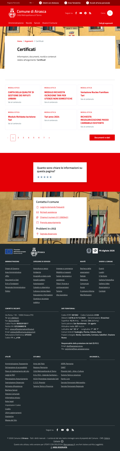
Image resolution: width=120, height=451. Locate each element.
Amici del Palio (39, 363)
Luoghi (101, 272)
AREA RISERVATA (58, 447)
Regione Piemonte (40, 367)
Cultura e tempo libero (42, 291)
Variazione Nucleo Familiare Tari (95, 93)
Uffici (7, 276)
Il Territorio (103, 276)
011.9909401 (13, 317)
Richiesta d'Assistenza (13, 386)
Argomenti (29, 41)
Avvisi (82, 287)
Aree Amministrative (13, 272)
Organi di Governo (12, 268)
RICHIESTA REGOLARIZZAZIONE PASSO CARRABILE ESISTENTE (95, 120)
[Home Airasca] (28, 13)
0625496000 (14, 320)
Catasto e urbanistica (41, 287)
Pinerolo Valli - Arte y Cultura (72, 371)
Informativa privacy (12, 397)
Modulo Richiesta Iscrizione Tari (22, 118)
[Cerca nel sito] (110, 13)
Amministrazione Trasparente (16, 363)
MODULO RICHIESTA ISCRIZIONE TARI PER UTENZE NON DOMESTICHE (58, 95)
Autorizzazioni (38, 283)
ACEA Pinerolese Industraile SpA (46, 378)
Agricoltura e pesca (40, 268)
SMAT (63, 367)
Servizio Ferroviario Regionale (72, 386)
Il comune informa (87, 291)
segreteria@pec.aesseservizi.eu (77, 348)
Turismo (59, 291)
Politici (7, 291)
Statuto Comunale (12, 393)
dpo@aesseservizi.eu (75, 346)
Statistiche (9, 416)
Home (19, 41)
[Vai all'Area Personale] (98, 3)
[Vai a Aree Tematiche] (72, 3)
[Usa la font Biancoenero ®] (49, 3)
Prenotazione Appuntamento (16, 378)
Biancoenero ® (69, 444)
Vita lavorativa (62, 294)
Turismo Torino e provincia (71, 374)
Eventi (101, 268)
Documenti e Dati (12, 279)
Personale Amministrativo (15, 287)
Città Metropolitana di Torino (29, 15)
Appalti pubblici (39, 279)
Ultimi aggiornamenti (13, 412)
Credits (8, 408)
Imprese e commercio (64, 268)
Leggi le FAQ (10, 374)
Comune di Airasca (31, 11)
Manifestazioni (86, 294)
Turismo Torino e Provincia (43, 386)
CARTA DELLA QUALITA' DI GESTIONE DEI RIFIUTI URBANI (21, 95)
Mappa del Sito (11, 420)
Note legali (9, 401)
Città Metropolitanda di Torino (44, 371)
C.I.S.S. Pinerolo (39, 382)
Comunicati (84, 283)
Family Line (65, 378)
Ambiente (37, 272)
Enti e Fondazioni (12, 283)
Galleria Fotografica (106, 279)
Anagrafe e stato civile (42, 276)
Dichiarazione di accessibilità (16, 367)
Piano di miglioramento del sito (17, 371)
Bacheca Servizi (11, 390)
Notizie (83, 276)
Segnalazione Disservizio (14, 382)
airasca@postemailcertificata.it (22, 329)
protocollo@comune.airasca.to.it (22, 332)
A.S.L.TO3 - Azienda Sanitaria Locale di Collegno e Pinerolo (56, 374)
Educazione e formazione (43, 294)
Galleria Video (104, 283)
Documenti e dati (102, 137)
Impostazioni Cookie (13, 405)
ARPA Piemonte (67, 363)
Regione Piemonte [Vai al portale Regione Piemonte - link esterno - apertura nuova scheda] (13, 3)
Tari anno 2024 (51, 116)
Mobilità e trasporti (63, 272)
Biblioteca (84, 279)
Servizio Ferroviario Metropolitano (74, 382)
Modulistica (13, 87)
